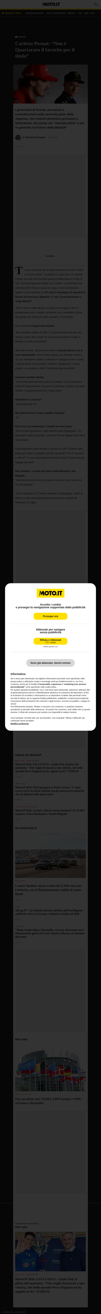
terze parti (53, 690)
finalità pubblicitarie (48, 698)
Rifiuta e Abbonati (50, 641)
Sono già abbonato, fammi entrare (50, 663)
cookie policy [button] (50, 687)
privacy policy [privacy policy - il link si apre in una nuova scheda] (16, 681)
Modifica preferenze (20, 724)
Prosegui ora (50, 616)
